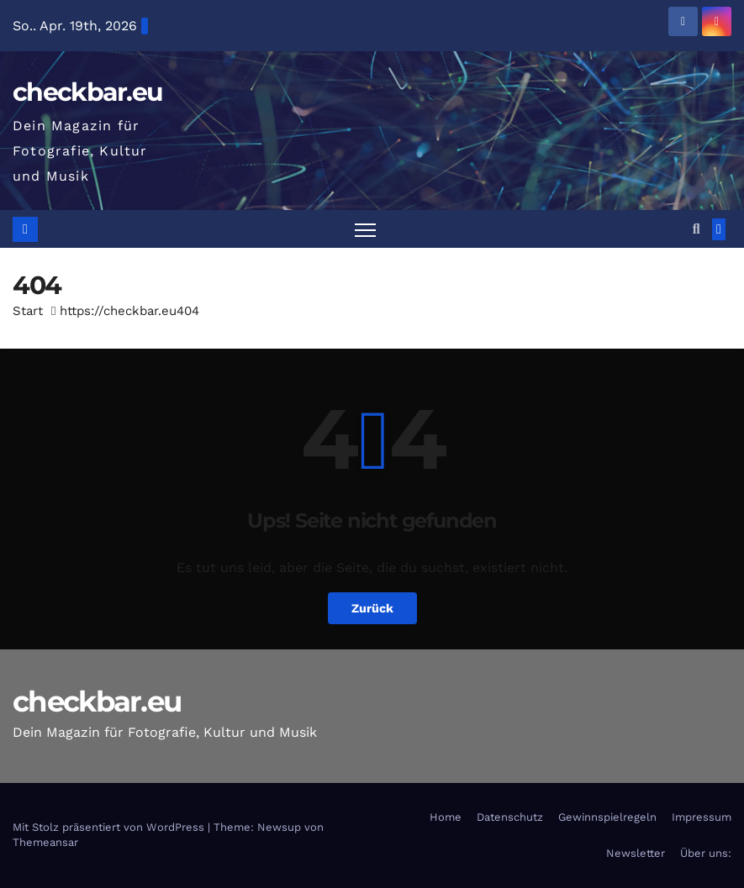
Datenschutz (510, 817)
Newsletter (635, 853)
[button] (696, 229)
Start (28, 310)
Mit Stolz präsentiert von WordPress (110, 827)
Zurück (372, 608)
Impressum (701, 817)
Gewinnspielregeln (607, 817)
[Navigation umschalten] (365, 229)
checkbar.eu (87, 92)
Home (446, 817)
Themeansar (45, 842)
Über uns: (705, 853)
